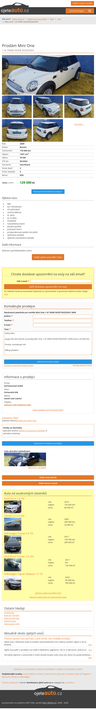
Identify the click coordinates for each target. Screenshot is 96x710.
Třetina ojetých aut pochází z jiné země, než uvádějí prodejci (37, 638)
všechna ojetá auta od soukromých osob (48, 597)
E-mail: (7, 324)
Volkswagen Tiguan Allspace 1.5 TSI (23, 573)
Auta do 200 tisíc (11, 618)
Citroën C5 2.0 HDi (14, 515)
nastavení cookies (74, 669)
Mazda (70, 674)
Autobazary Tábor (10, 417)
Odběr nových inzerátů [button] (82, 3)
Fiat (47, 674)
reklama (40, 669)
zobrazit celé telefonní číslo (17, 404)
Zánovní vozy (10, 621)
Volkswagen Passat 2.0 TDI (18, 533)
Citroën (39, 674)
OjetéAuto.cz (19, 669)
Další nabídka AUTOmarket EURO (48, 410)
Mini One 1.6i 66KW (37, 467)
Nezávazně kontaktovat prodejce (48, 443)
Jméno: (7, 316)
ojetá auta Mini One (27, 420)
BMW (31, 674)
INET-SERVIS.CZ (49, 702)
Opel (77, 674)
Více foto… (79, 124)
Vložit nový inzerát (48, 477)
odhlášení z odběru (55, 669)
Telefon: (8, 320)
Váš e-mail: (22, 281)
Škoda (14, 676)
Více (6, 294)
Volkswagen (24, 676)
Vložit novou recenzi (48, 483)
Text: (6, 329)
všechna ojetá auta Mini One (48, 593)
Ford (53, 674)
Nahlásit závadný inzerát (82, 365)
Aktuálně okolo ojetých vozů (24, 633)
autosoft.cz (70, 682)
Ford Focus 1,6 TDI (14, 498)
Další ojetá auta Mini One (48, 257)
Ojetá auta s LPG (11, 623)
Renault (5, 676)
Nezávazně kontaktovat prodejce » (48, 191)
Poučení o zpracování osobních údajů (18, 365)
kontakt (31, 669)
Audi (25, 674)
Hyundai (61, 674)
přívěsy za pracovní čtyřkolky (32, 430)
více (90, 644)
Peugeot (85, 674)
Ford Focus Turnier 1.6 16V (19, 556)
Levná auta (9, 612)
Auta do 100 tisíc (11, 615)
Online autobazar (10, 682)
